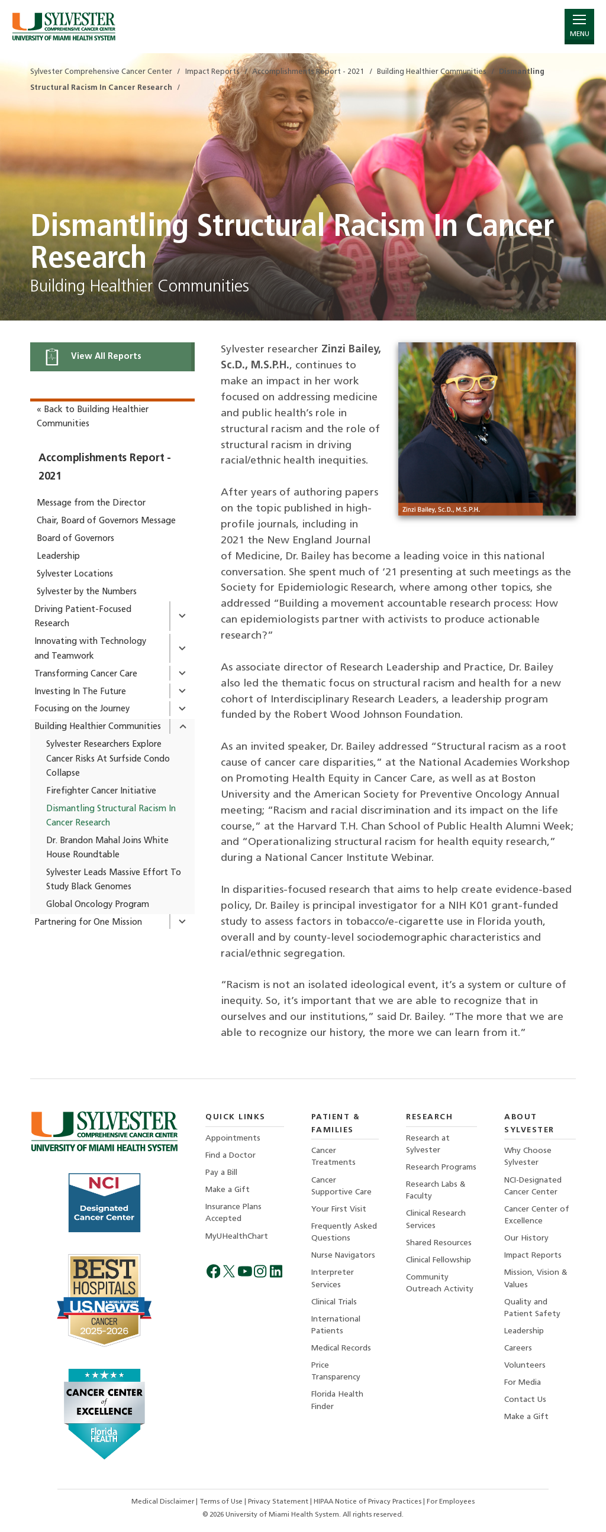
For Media (522, 1383)
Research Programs (441, 1167)
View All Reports (92, 356)
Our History (526, 1238)
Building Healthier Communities (97, 727)
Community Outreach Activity (439, 1283)
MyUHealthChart (236, 1237)
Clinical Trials (334, 1302)
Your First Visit (338, 1209)
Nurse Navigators (343, 1255)
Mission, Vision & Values (536, 1278)
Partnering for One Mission (88, 922)
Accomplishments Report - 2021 (104, 467)
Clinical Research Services (436, 1219)
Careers (518, 1348)
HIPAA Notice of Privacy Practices (368, 1501)
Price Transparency (335, 1371)
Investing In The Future (80, 692)
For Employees (451, 1501)
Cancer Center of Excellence (536, 1215)
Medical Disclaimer (163, 1501)
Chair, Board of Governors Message (106, 521)
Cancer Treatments (333, 1157)
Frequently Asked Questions (344, 1232)
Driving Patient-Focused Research (82, 617)
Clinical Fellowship (438, 1260)
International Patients (335, 1325)
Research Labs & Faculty (436, 1190)
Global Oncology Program (97, 905)
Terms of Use (221, 1501)
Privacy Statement (279, 1501)
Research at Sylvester (428, 1144)
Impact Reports (533, 1255)
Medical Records (341, 1348)
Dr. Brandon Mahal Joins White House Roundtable (107, 848)
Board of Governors (75, 539)
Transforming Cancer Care (85, 674)
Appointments (232, 1138)
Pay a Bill (221, 1173)
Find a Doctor (230, 1155)
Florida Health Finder (337, 1400)
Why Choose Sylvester (528, 1157)
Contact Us (525, 1400)
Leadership (58, 556)
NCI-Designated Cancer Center (533, 1186)
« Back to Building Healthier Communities (93, 417)
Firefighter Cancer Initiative (101, 791)
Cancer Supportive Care (341, 1186)
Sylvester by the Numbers (87, 592)
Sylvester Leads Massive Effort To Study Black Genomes (113, 880)
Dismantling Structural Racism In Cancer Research (111, 816)
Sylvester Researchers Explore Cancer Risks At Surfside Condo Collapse (108, 759)
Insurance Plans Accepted (233, 1213)
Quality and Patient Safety (532, 1308)
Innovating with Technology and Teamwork (90, 648)
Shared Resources (439, 1243)
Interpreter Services (332, 1278)
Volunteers (525, 1365)
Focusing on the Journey (82, 709)
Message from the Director (91, 503)
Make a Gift (227, 1190)
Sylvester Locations (75, 574)
